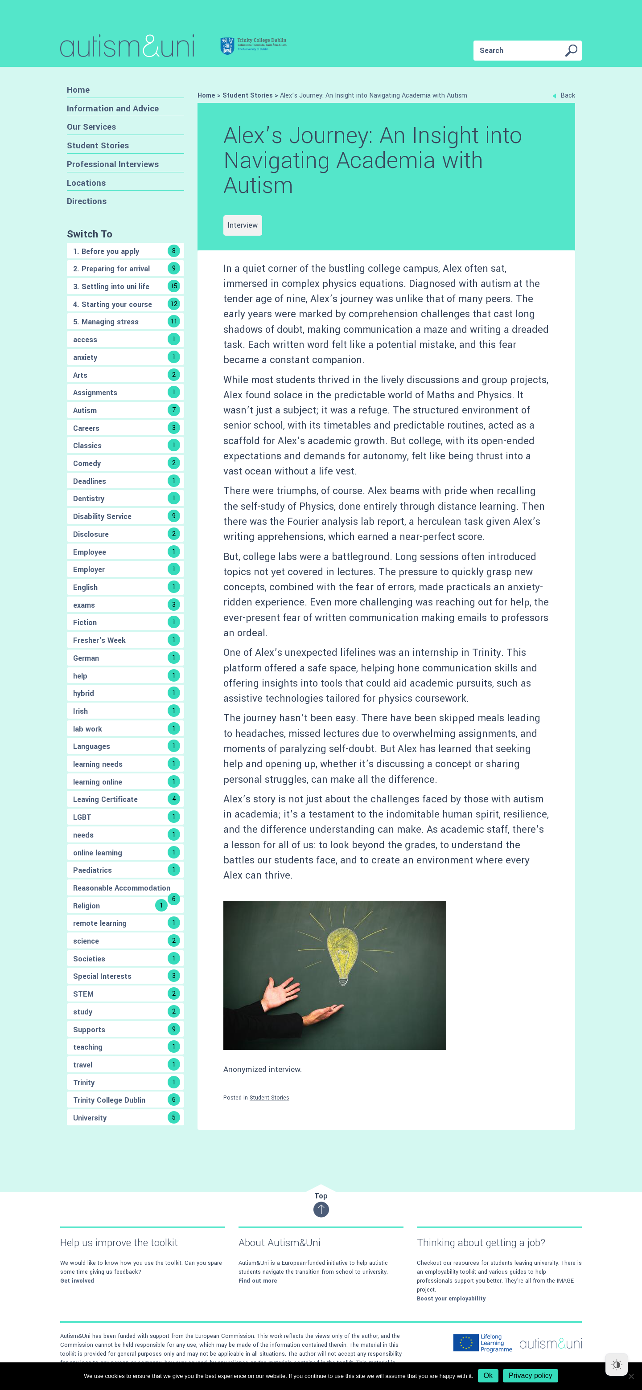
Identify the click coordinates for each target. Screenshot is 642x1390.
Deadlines (126, 480)
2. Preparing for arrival (126, 268)
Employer (126, 569)
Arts (126, 374)
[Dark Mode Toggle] (617, 1365)
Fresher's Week (126, 640)
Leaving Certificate (126, 799)
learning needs (126, 763)
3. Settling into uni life (126, 286)
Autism (126, 410)
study (126, 1011)
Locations (86, 183)
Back (563, 95)
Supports (126, 1029)
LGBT (126, 816)
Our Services (91, 127)
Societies (126, 958)
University (126, 1117)
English (126, 587)
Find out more (258, 1281)
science (126, 940)
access (126, 339)
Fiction (126, 622)
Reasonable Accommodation (126, 889)
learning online (126, 781)
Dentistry (126, 498)
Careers (126, 427)
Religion (120, 905)
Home (78, 90)
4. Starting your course (126, 304)
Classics (126, 445)
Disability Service (126, 516)
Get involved (77, 1281)
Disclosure (126, 533)
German (126, 657)
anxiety (126, 357)
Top (321, 1204)
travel (126, 1064)
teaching (126, 1046)
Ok (488, 1375)
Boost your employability (451, 1299)
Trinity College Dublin (126, 1099)
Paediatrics (126, 869)
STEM (126, 993)
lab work (126, 728)
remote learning (126, 922)
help (126, 675)
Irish (126, 710)
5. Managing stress (126, 321)
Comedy (126, 463)
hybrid (126, 693)
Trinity (126, 1082)
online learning (126, 852)
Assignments (126, 392)
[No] (630, 1376)
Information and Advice (113, 108)
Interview (243, 225)
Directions (87, 201)
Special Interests (126, 975)
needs (126, 834)
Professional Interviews (113, 164)
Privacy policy (530, 1375)
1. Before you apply (126, 251)
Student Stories (98, 145)
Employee (126, 551)
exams (126, 604)
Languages (126, 746)
